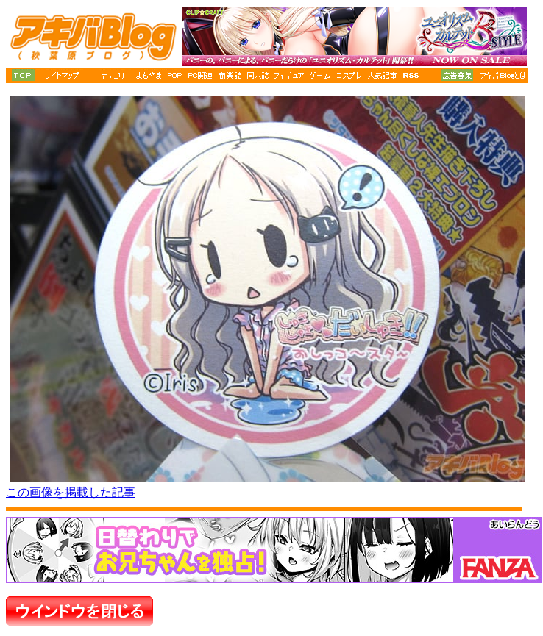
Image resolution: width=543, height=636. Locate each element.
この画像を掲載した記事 (70, 492)
